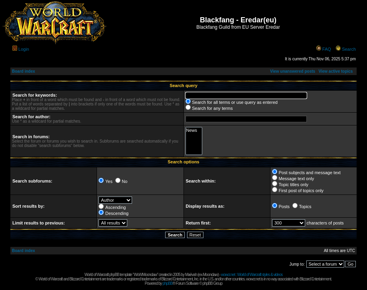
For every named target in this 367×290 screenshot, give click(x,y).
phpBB (167, 283)
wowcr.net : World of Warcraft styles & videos (252, 274)
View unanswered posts (292, 71)
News (194, 130)
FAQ (326, 49)
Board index (23, 71)
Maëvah (191, 274)
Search (349, 49)
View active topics (335, 71)
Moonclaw (210, 274)
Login (23, 49)
